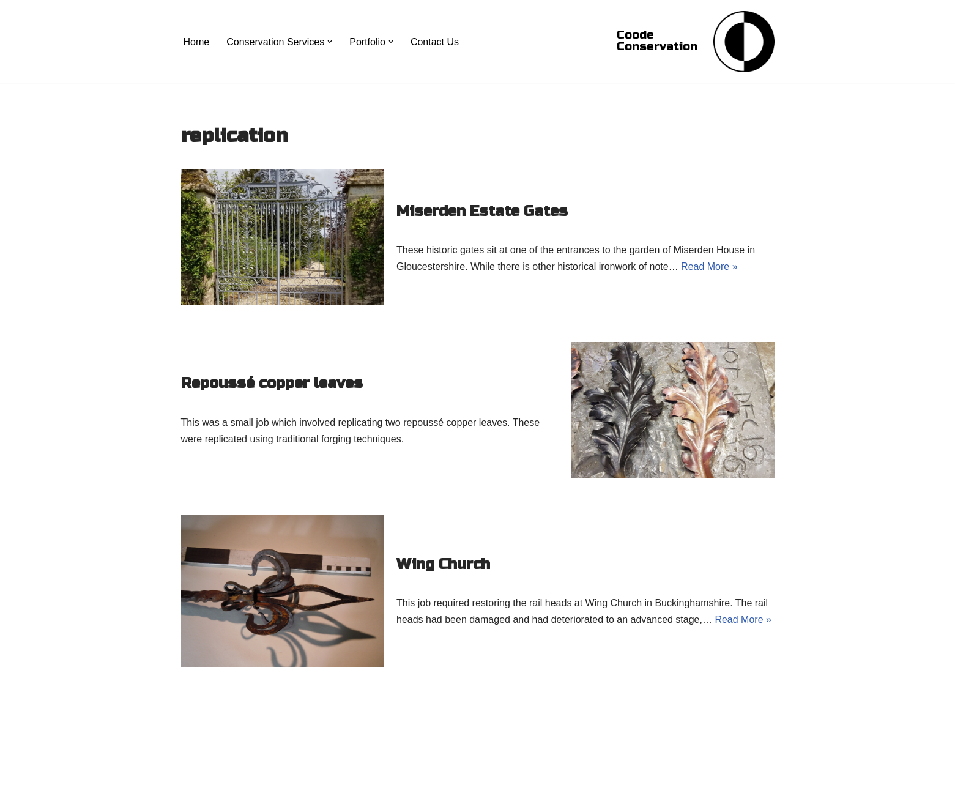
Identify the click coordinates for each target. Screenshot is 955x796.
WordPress (290, 780)
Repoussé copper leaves (272, 383)
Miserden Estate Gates (482, 211)
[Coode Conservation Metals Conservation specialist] (744, 41)
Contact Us (435, 42)
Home (197, 42)
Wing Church (443, 564)
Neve (192, 780)
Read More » (709, 266)
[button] (329, 41)
